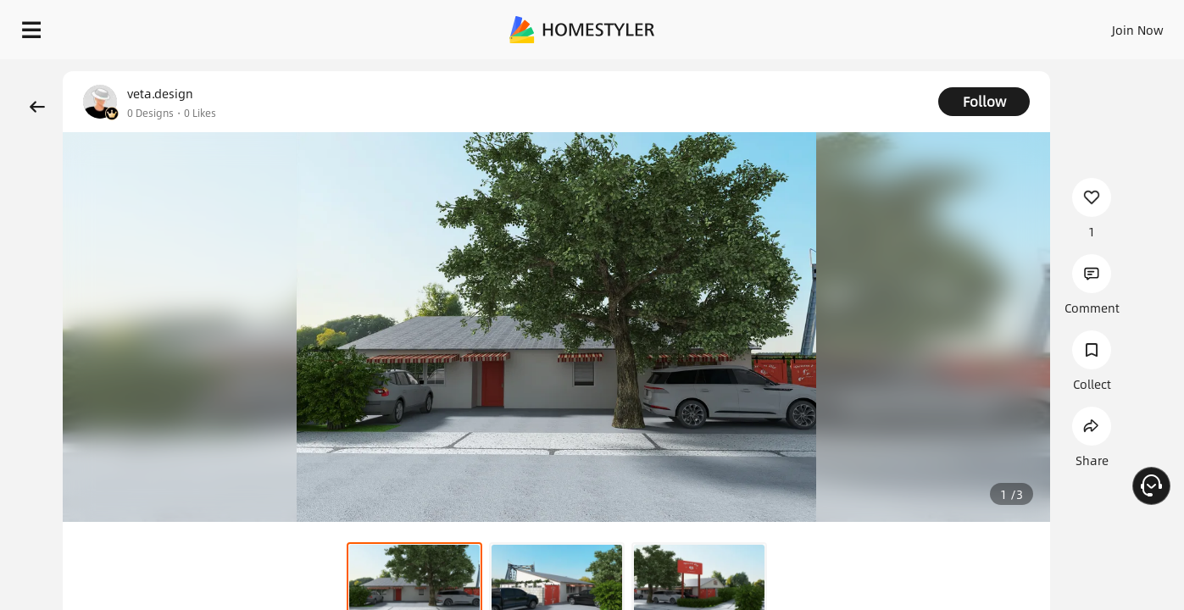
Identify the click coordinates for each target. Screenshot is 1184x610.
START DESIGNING (1099, 25)
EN (992, 25)
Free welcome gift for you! (834, 67)
